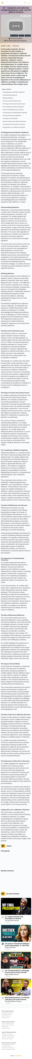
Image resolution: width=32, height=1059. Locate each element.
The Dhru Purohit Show (8, 1037)
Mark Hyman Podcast (7, 1039)
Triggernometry (6, 1028)
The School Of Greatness (8, 1047)
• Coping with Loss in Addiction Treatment (13, 127)
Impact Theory (5, 1017)
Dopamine (27, 35)
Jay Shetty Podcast (6, 1046)
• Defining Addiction (7, 98)
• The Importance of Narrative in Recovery (13, 124)
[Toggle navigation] (29, 2)
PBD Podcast (5, 1026)
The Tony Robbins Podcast (8, 1049)
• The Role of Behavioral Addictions (11, 115)
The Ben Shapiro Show (7, 1023)
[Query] (14, 3)
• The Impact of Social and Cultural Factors (13, 104)
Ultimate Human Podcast (8, 1035)
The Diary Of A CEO (7, 1014)
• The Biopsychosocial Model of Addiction (13, 92)
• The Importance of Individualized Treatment (14, 112)
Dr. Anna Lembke (16, 38)
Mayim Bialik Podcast (12, 974)
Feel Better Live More (7, 1034)
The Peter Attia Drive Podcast (15, 41)
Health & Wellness (25, 16)
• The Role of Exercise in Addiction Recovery (14, 121)
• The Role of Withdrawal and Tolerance (13, 109)
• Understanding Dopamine (9, 95)
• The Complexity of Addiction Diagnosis (13, 107)
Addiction (21, 35)
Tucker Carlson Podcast (8, 1025)
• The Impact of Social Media (10, 118)
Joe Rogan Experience (7, 1012)
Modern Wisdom (10, 947)
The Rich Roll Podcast (12, 920)
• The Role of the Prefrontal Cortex (11, 101)
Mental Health (14, 35)
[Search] (25, 2)
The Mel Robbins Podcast (13, 1001)
